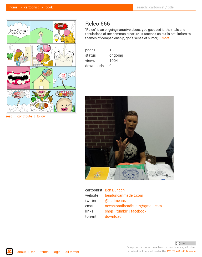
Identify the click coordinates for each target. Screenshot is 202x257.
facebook (138, 211)
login (56, 252)
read (9, 116)
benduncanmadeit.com (124, 195)
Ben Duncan (115, 189)
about (21, 252)
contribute (24, 116)
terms (44, 252)
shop (109, 211)
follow (41, 116)
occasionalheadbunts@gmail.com (133, 205)
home (13, 7)
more (165, 38)
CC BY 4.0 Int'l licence (181, 251)
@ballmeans (115, 200)
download (113, 216)
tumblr (122, 211)
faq (33, 252)
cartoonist (31, 7)
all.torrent (72, 252)
